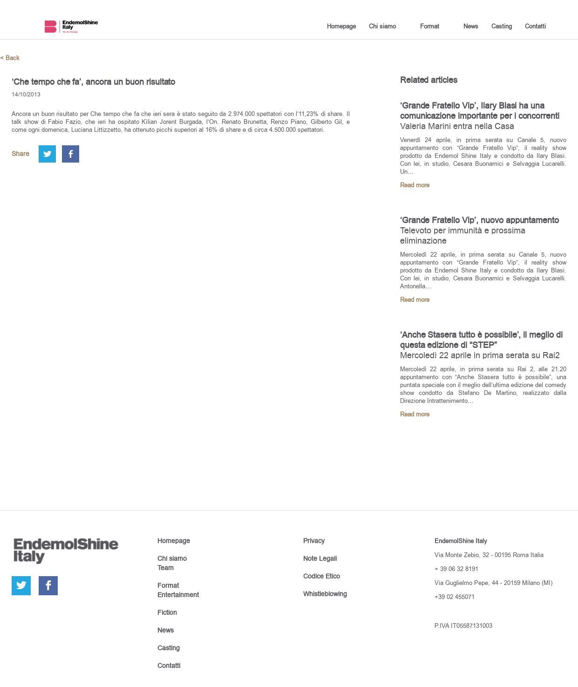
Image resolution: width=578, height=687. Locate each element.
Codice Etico (321, 576)
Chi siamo (382, 26)
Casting (501, 26)
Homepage (341, 26)
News (470, 26)
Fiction (167, 612)
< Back (10, 58)
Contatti (535, 26)
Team (165, 568)
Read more (414, 185)
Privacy (314, 541)
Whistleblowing (325, 594)
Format (429, 26)
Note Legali (320, 558)
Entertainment (178, 595)
